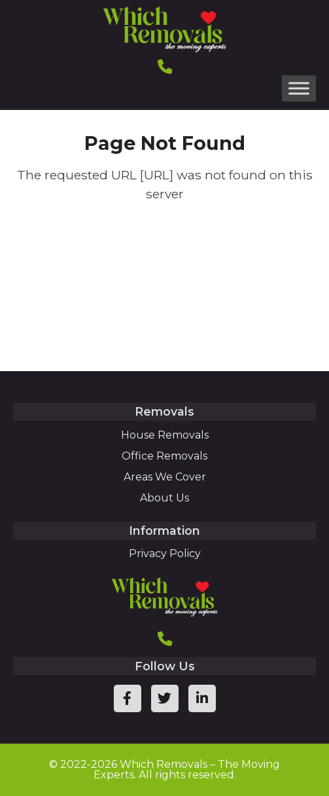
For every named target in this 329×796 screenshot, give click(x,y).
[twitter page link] (165, 698)
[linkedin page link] (202, 698)
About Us (164, 498)
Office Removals (164, 456)
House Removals (165, 435)
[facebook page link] (127, 698)
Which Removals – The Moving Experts (187, 769)
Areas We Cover (165, 477)
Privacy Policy (165, 553)
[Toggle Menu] (298, 88)
